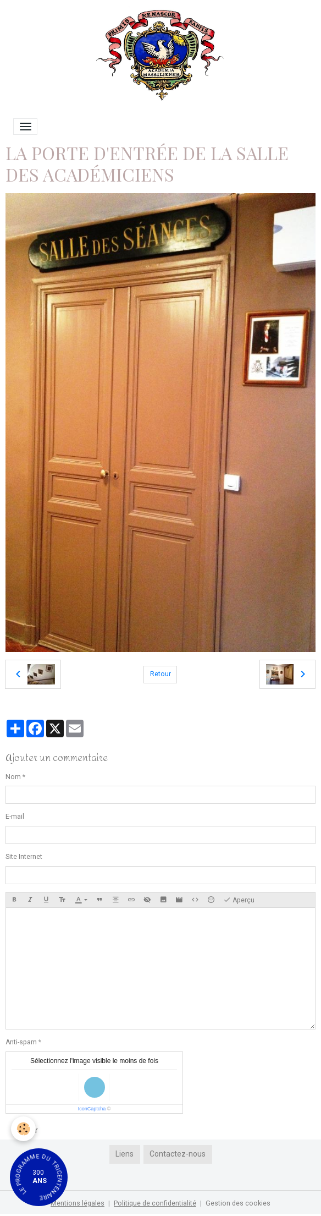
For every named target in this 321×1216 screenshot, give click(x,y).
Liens (124, 1153)
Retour (160, 674)
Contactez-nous (178, 1153)
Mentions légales (77, 1203)
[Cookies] (23, 1128)
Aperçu (238, 900)
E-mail (14, 816)
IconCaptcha (92, 1108)
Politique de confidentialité (155, 1203)
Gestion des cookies (238, 1203)
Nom (13, 777)
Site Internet (23, 857)
